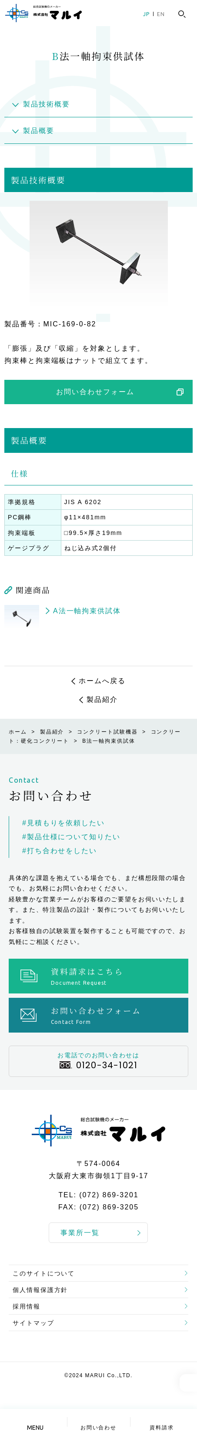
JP (146, 14)
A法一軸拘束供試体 (87, 611)
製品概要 (38, 130)
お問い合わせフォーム (95, 391)
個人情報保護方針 (40, 1289)
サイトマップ (33, 1322)
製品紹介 (102, 699)
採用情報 (26, 1306)
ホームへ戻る (102, 680)
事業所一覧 (80, 1232)
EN (161, 14)
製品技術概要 (46, 104)
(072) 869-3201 (108, 1195)
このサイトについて (44, 1273)
